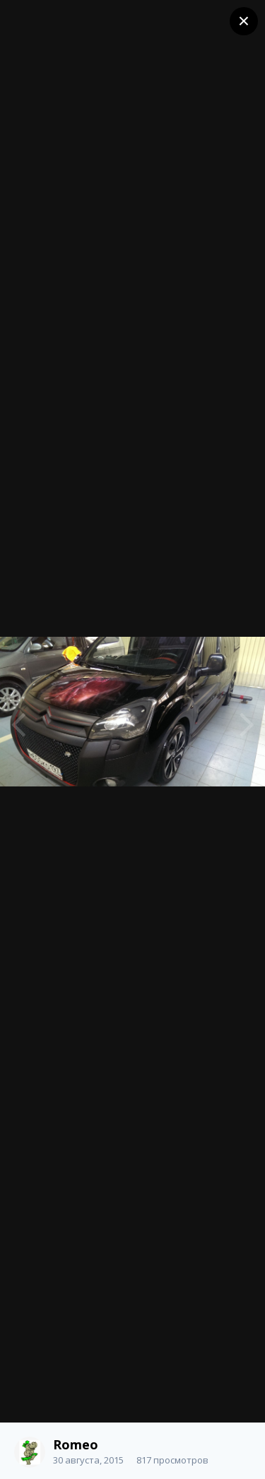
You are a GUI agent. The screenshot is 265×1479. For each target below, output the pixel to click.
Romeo (75, 1444)
